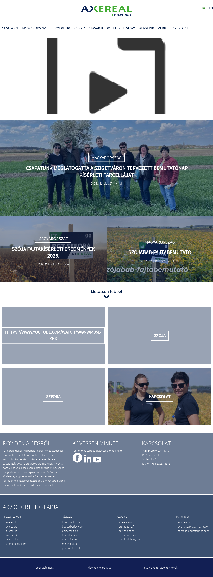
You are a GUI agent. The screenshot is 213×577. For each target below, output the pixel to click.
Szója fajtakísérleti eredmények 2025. (53, 252)
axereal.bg (12, 539)
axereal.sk (11, 535)
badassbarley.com (72, 526)
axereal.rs (11, 531)
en (211, 7)
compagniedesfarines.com (193, 531)
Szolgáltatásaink (88, 28)
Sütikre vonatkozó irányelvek (160, 567)
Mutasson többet (106, 291)
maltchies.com (70, 539)
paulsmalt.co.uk (71, 548)
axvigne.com (126, 531)
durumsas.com (127, 535)
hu (203, 7)
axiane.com (184, 522)
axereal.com (126, 522)
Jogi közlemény (45, 567)
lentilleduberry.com (130, 539)
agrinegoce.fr (126, 526)
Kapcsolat (179, 28)
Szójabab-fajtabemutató (159, 252)
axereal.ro (11, 526)
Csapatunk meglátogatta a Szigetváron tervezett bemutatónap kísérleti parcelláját (107, 171)
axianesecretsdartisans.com (194, 526)
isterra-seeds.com (16, 543)
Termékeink (60, 28)
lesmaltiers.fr (69, 535)
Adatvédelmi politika (99, 567)
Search (212, 29)
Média (162, 28)
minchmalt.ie (70, 543)
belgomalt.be (70, 531)
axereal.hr (11, 522)
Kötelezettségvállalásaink (130, 28)
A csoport (10, 28)
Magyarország (34, 28)
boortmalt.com (71, 522)
